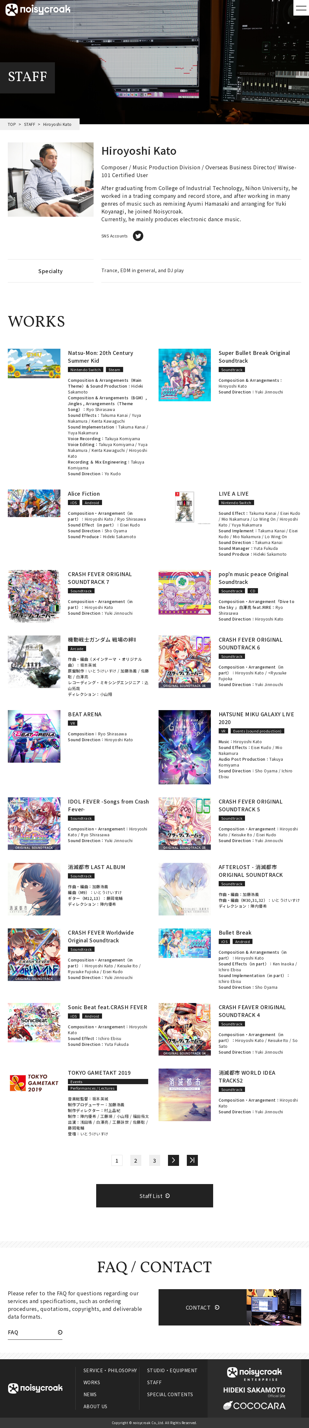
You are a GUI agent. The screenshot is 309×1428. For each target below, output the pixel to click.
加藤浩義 (129, 670)
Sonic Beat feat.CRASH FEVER (107, 1007)
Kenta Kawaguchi (108, 421)
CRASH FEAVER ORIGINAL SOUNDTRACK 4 (252, 1011)
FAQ (13, 1332)
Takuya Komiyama (122, 438)
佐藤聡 (139, 1122)
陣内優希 (108, 904)
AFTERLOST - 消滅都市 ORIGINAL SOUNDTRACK (251, 870)
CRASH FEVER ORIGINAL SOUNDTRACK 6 (251, 643)
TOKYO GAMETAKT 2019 (99, 1072)
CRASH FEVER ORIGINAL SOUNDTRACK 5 (251, 805)
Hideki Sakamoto (119, 536)
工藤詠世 (120, 1122)
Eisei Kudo (130, 524)
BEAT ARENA (85, 714)
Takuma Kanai (114, 415)
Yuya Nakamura (83, 432)
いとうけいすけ (102, 670)
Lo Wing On (264, 519)
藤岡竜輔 (115, 898)
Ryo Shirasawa (100, 409)
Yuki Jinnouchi (269, 391)
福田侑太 (141, 1116)
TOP (12, 124)
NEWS (90, 1394)
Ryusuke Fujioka (83, 971)
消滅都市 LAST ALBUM (96, 867)
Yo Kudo (113, 473)
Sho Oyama (116, 530)
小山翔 (106, 694)
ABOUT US (96, 1406)
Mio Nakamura (236, 519)
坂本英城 (88, 665)
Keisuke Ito (242, 834)
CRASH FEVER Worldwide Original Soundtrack (101, 936)
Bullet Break (235, 932)
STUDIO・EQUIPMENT (172, 1370)
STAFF (29, 124)
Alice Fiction (84, 493)
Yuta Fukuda (266, 548)
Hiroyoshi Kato (233, 386)
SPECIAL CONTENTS (170, 1394)
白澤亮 (82, 676)
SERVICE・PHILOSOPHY (110, 1370)
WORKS (92, 1382)
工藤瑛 (106, 1116)
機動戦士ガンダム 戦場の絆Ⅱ (102, 639)
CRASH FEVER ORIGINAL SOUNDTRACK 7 (100, 578)
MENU (301, 8)
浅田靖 (86, 1122)
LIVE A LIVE (234, 493)
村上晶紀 (112, 1110)
